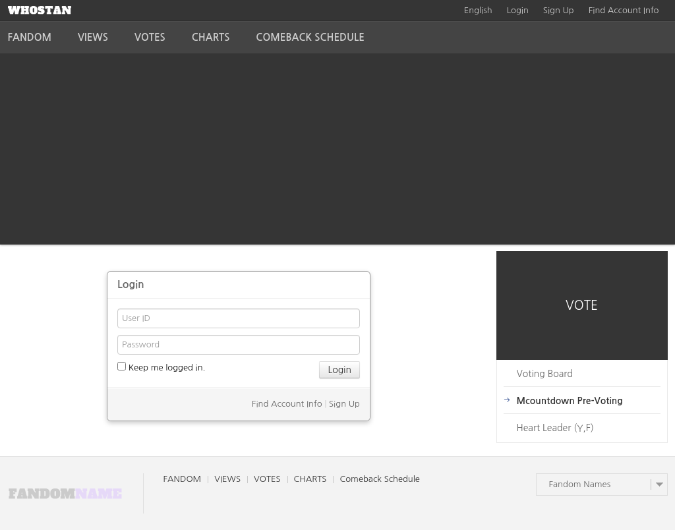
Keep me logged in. (161, 367)
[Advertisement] (337, 152)
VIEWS (93, 37)
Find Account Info (624, 10)
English (478, 10)
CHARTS (211, 37)
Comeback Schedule (310, 37)
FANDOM (30, 37)
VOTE (582, 305)
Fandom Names (580, 484)
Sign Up (558, 10)
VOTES (149, 37)
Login (518, 10)
